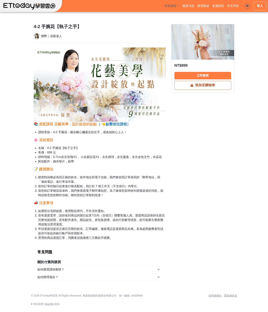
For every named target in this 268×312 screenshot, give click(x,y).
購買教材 (203, 5)
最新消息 (188, 5)
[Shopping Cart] (247, 6)
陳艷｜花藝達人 (51, 36)
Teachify (49, 304)
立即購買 (203, 75)
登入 (260, 5)
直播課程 (218, 5)
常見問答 (233, 5)
